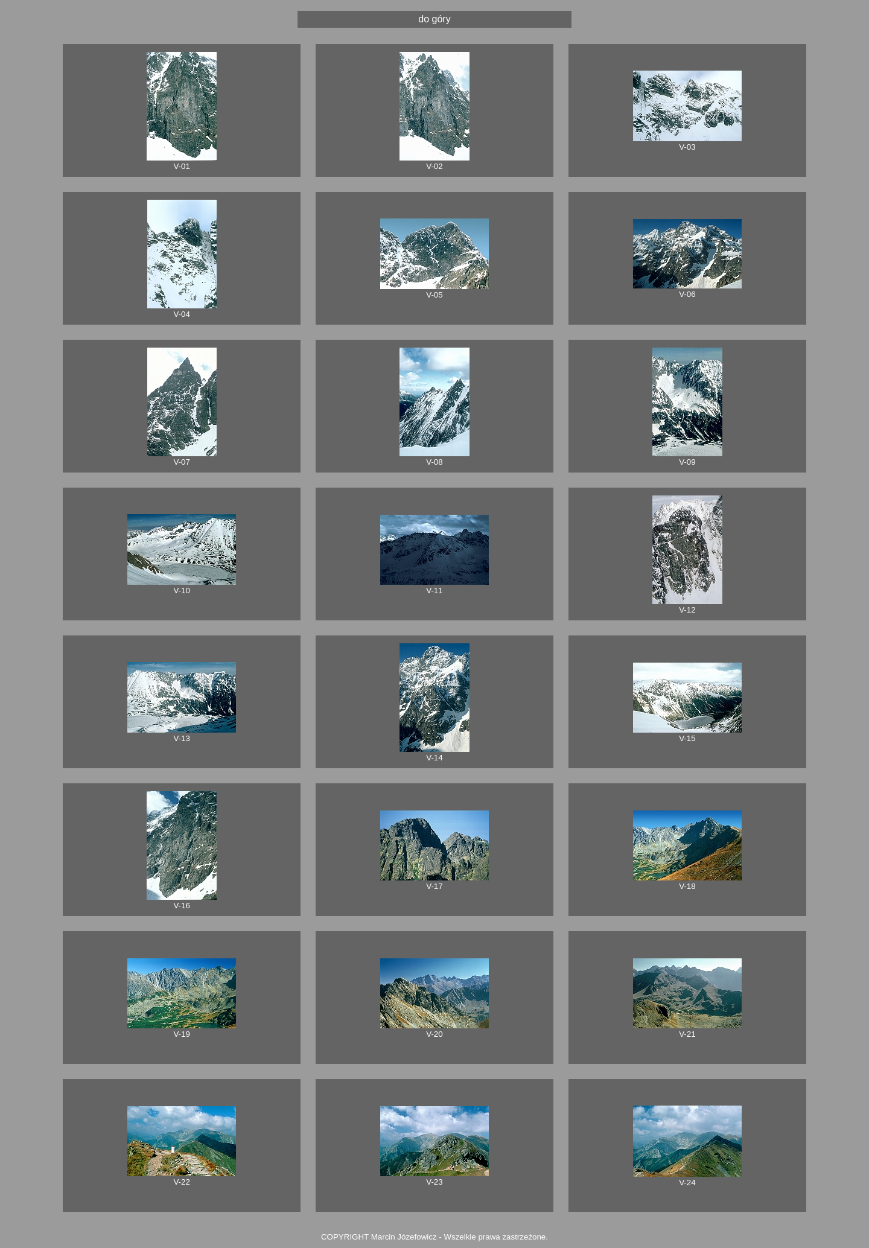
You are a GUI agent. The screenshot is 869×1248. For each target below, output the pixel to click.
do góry (434, 19)
